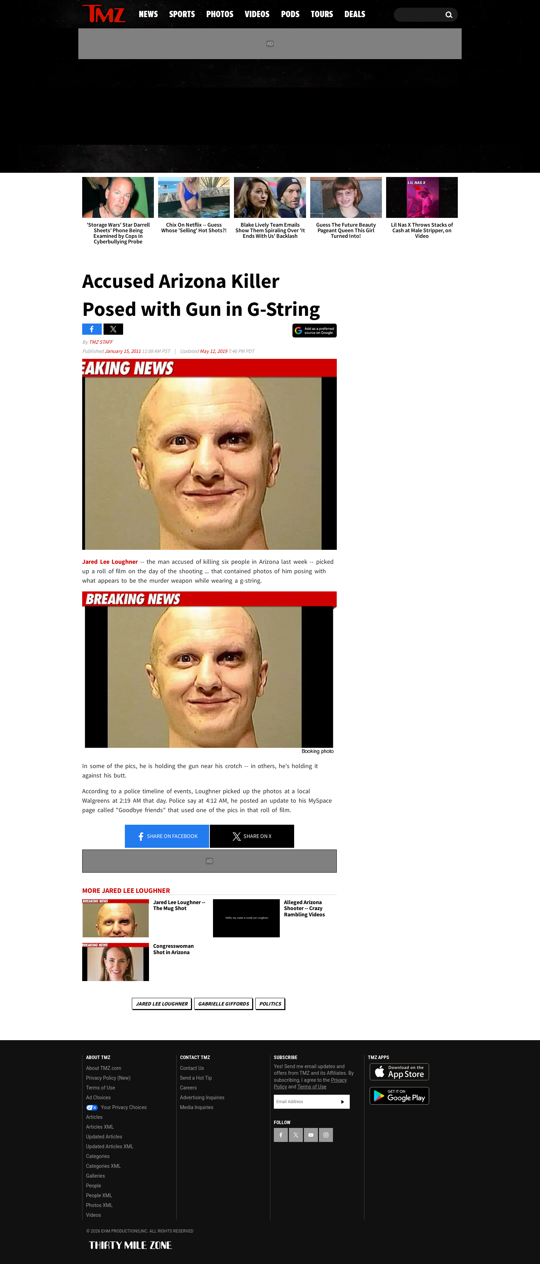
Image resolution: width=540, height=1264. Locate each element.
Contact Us (192, 1068)
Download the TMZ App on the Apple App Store (399, 1072)
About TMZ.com (103, 1068)
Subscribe (343, 1102)
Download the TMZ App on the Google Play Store (399, 1096)
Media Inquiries (196, 1107)
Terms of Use (100, 1088)
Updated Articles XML (109, 1146)
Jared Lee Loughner (110, 562)
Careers (188, 1088)
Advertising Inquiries (202, 1097)
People (93, 1185)
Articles (94, 1117)
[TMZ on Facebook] (88, 100)
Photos (213, 159)
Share (167, 836)
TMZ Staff (100, 342)
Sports (153, 159)
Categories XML (103, 1166)
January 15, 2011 (123, 351)
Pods (324, 159)
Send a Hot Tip (196, 1078)
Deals (427, 159)
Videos (272, 159)
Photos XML (99, 1205)
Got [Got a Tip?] (104, 130)
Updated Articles (104, 1136)
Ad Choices (98, 1097)
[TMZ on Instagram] (124, 100)
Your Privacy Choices (116, 1107)
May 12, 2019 (214, 351)
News (99, 159)
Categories (97, 1156)
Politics (270, 1003)
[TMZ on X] (98, 100)
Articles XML (100, 1127)
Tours (375, 159)
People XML (99, 1195)
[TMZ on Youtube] (110, 100)
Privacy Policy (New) (108, 1078)
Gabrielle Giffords (223, 1003)
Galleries (95, 1176)
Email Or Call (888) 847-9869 (162, 130)
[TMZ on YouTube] (311, 1135)
